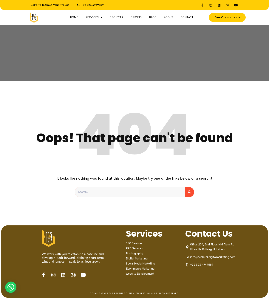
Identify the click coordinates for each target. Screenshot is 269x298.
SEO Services (134, 243)
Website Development (140, 274)
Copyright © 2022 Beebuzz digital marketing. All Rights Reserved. (134, 293)
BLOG (152, 17)
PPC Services (134, 248)
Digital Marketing (137, 258)
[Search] (189, 192)
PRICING (136, 17)
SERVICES (94, 17)
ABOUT (168, 17)
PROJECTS (116, 17)
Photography (134, 253)
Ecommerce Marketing (140, 269)
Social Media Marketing (141, 263)
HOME (74, 17)
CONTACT (187, 17)
